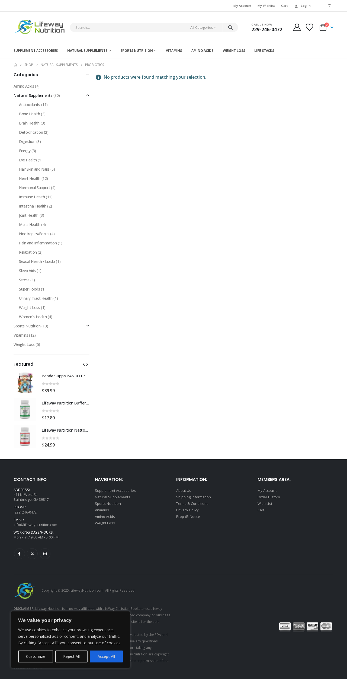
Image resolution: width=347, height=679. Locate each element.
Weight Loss (234, 50)
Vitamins (174, 50)
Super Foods (29, 289)
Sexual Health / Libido (37, 261)
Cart (284, 6)
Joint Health (28, 215)
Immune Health (32, 196)
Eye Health (28, 159)
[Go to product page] (25, 382)
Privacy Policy (187, 510)
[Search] (230, 27)
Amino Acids (202, 50)
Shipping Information (193, 497)
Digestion (27, 141)
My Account (242, 6)
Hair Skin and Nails (34, 169)
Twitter (32, 553)
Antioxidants (29, 104)
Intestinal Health (32, 206)
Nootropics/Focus (34, 233)
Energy (24, 150)
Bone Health (29, 113)
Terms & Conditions (192, 503)
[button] (83, 364)
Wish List (265, 503)
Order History (269, 497)
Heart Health (29, 178)
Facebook (19, 553)
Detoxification (31, 132)
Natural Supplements (87, 50)
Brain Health (29, 123)
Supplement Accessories (36, 50)
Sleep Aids (27, 270)
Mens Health (29, 224)
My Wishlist (266, 6)
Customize (35, 656)
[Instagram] (329, 5)
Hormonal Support (34, 187)
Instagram (45, 553)
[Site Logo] (40, 27)
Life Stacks (264, 50)
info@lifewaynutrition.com (35, 524)
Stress (24, 279)
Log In (302, 6)
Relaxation (28, 252)
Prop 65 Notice (188, 516)
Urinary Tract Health (36, 298)
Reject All (71, 656)
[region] (70, 639)
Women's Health (33, 316)
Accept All (106, 656)
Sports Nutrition (136, 50)
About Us (183, 490)
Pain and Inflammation (38, 243)
